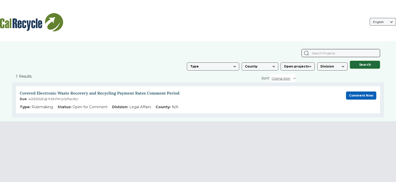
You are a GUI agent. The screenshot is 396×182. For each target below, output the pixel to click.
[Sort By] (282, 78)
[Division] (332, 66)
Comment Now (361, 95)
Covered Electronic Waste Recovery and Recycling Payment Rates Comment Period (100, 93)
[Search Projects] (306, 53)
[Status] (298, 66)
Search (365, 64)
